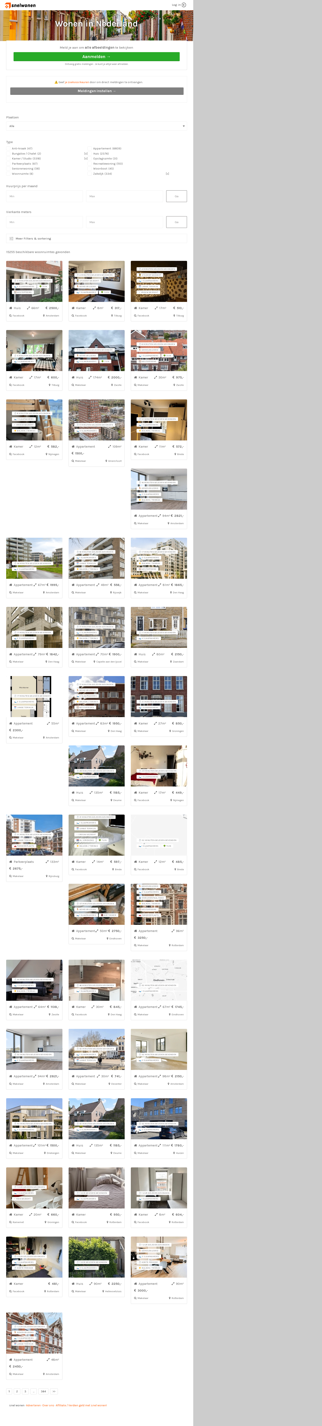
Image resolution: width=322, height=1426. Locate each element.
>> (54, 1407)
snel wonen (16, 1421)
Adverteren (33, 1421)
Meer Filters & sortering (33, 254)
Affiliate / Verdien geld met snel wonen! (81, 1421)
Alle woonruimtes (51, 47)
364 (43, 1407)
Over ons (48, 1421)
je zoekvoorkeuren (77, 97)
